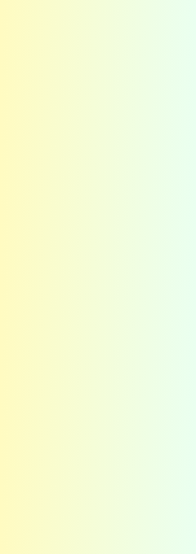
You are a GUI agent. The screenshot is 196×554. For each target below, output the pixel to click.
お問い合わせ (175, 6)
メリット (51, 488)
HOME (16, 17)
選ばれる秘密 (110, 8)
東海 (49, 526)
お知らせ (98, 4)
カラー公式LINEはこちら (144, 449)
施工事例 (145, 8)
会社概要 (158, 8)
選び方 (116, 484)
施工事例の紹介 (27, 17)
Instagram (147, 4)
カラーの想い (53, 484)
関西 (49, 531)
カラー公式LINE (120, 531)
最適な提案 (85, 484)
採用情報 (150, 493)
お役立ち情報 (119, 502)
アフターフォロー (88, 493)
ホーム (18, 477)
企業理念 (150, 484)
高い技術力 (85, 488)
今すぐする (191, 74)
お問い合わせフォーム (74, 204)
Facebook (155, 4)
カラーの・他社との (191, 41)
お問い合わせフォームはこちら (141, 435)
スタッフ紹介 (152, 488)
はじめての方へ (92, 8)
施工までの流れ (120, 526)
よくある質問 (109, 4)
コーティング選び (128, 8)
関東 (49, 521)
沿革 (148, 498)
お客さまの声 (123, 4)
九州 (49, 535)
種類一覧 (117, 488)
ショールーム (119, 493)
